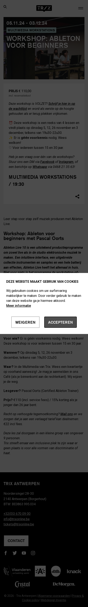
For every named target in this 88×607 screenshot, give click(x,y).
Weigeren (25, 322)
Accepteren (60, 322)
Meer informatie (18, 306)
